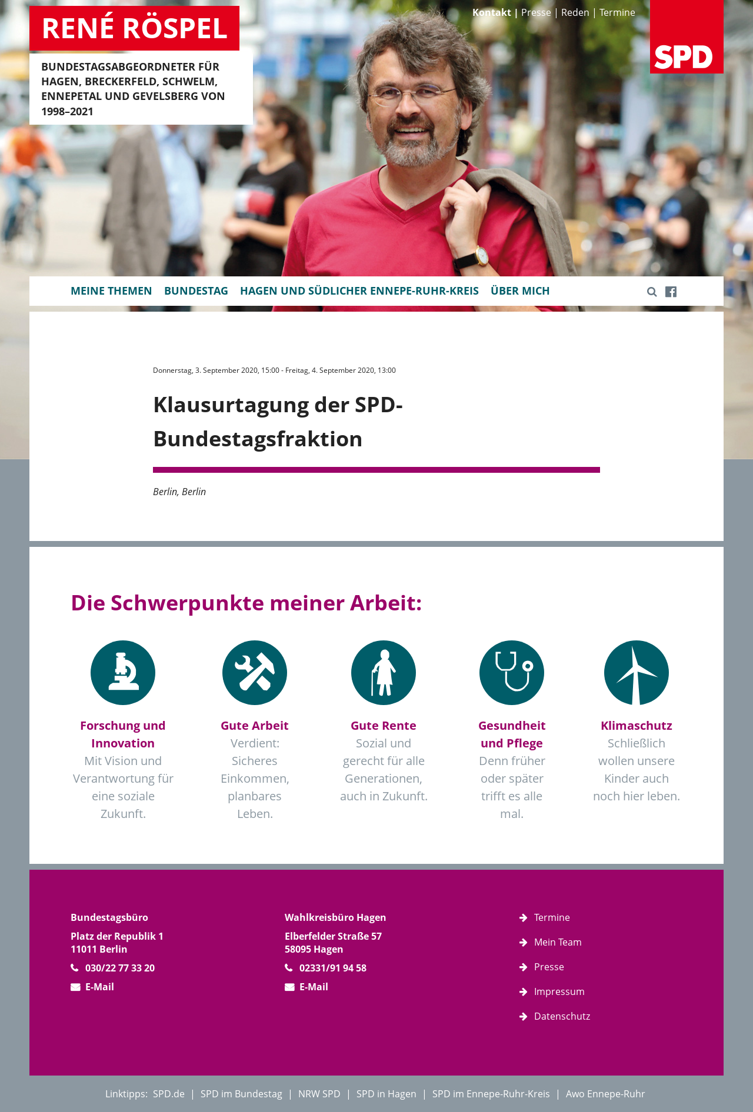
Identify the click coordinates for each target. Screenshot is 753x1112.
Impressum (559, 991)
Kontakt (491, 12)
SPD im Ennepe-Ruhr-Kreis (491, 1093)
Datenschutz (562, 1016)
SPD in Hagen (386, 1093)
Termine (617, 12)
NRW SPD (319, 1093)
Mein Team (558, 942)
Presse (536, 12)
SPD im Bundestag (241, 1093)
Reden (575, 12)
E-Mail (99, 986)
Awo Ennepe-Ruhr (605, 1093)
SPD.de (169, 1093)
